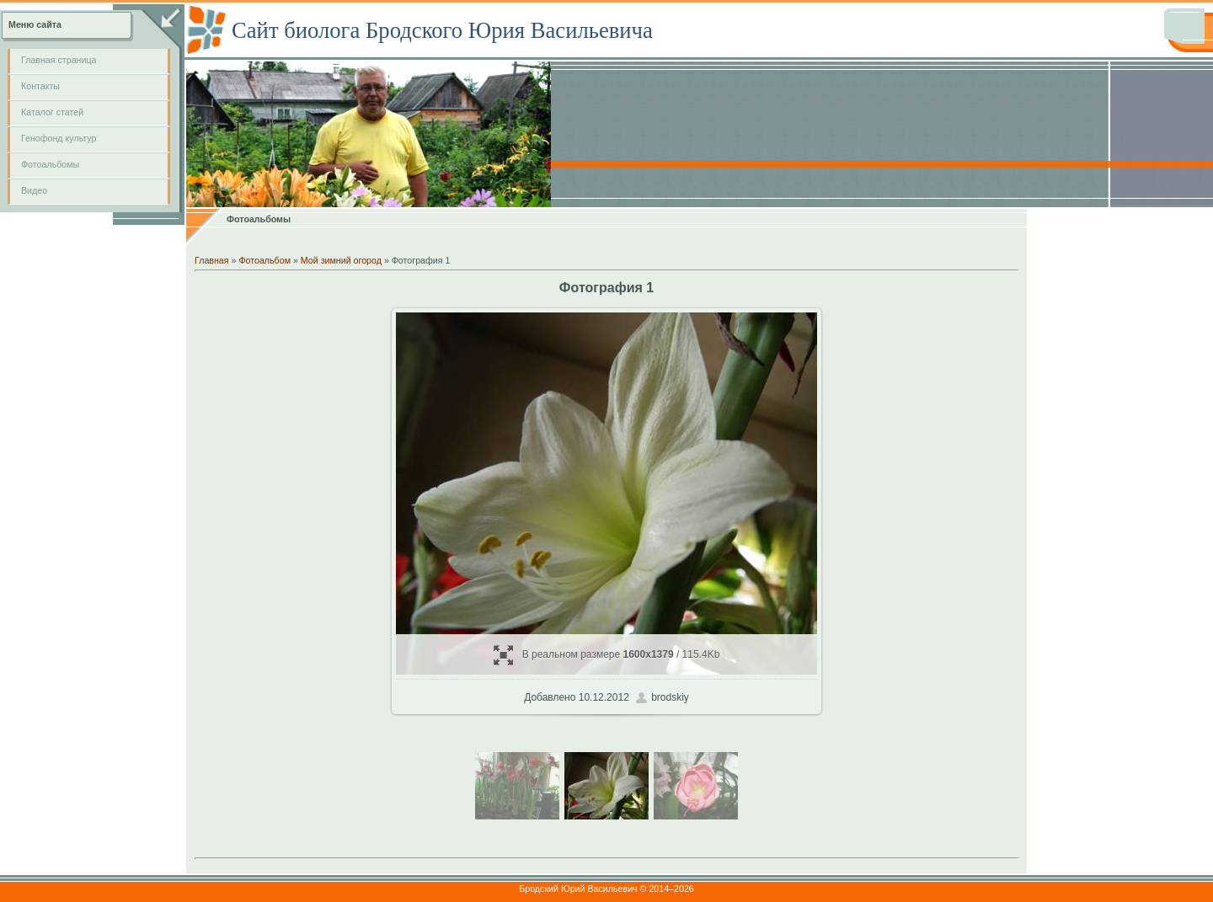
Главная (212, 260)
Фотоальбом (264, 260)
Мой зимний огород (341, 260)
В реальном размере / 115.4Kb (607, 655)
